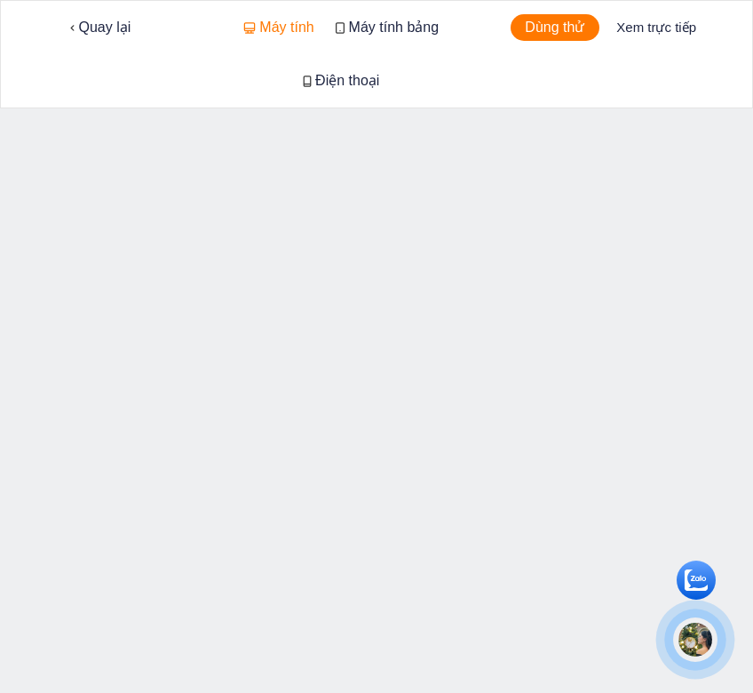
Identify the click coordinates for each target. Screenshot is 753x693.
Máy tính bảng (387, 27)
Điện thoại (341, 80)
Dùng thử (554, 27)
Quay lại (100, 27)
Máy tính (278, 27)
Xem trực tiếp (656, 27)
